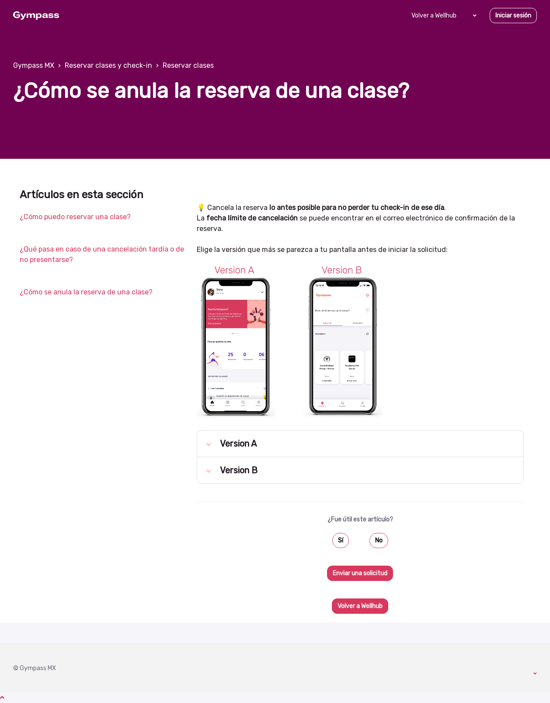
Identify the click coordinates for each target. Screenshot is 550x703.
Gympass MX (33, 65)
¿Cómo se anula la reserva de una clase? (86, 292)
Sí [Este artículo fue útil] (340, 540)
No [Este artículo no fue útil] (379, 540)
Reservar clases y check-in (108, 65)
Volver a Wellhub (433, 15)
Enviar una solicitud (360, 573)
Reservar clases (188, 65)
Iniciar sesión (513, 15)
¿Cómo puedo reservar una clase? (75, 217)
